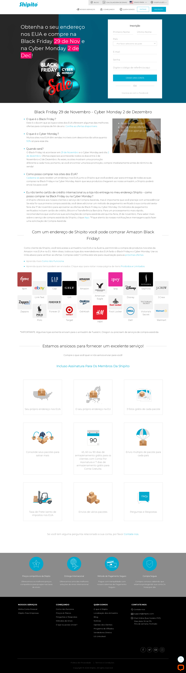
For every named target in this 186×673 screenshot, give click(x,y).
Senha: (116, 60)
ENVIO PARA (140, 2)
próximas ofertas (134, 255)
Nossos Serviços (86, 9)
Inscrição (158, 9)
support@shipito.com (143, 614)
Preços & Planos (63, 613)
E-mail (116, 52)
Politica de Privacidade (81, 662)
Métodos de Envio (64, 621)
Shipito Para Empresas (28, 613)
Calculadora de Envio (115, 2)
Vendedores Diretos (103, 632)
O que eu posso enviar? (66, 625)
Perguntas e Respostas (66, 617)
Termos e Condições (104, 662)
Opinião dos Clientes (103, 625)
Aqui (86, 217)
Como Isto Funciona (53, 261)
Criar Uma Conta (135, 78)
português (159, 2)
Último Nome (144, 32)
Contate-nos (131, 534)
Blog (94, 2)
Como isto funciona (65, 609)
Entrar (143, 9)
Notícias (97, 621)
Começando (107, 9)
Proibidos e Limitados (133, 266)
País (115, 39)
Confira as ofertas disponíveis (81, 126)
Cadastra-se (32, 178)
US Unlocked (99, 636)
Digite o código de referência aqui (131, 67)
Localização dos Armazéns (106, 613)
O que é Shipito (101, 609)
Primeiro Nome (121, 32)
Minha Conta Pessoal (27, 609)
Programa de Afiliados (104, 628)
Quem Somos (127, 9)
